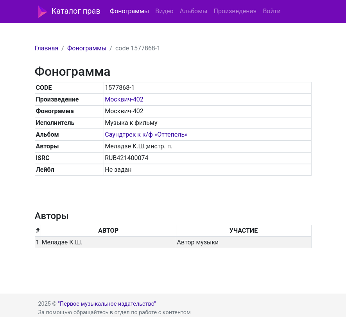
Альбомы (194, 11)
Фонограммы (129, 11)
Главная (47, 48)
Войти (271, 11)
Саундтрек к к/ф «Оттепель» (146, 134)
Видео (164, 11)
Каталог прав (69, 11)
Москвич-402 (124, 99)
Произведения (234, 11)
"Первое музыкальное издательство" (107, 304)
